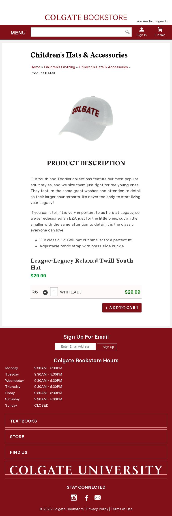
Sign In (142, 35)
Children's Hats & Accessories (103, 67)
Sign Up (107, 347)
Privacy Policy (97, 509)
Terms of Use (122, 509)
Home (35, 67)
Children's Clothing (59, 67)
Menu (18, 33)
